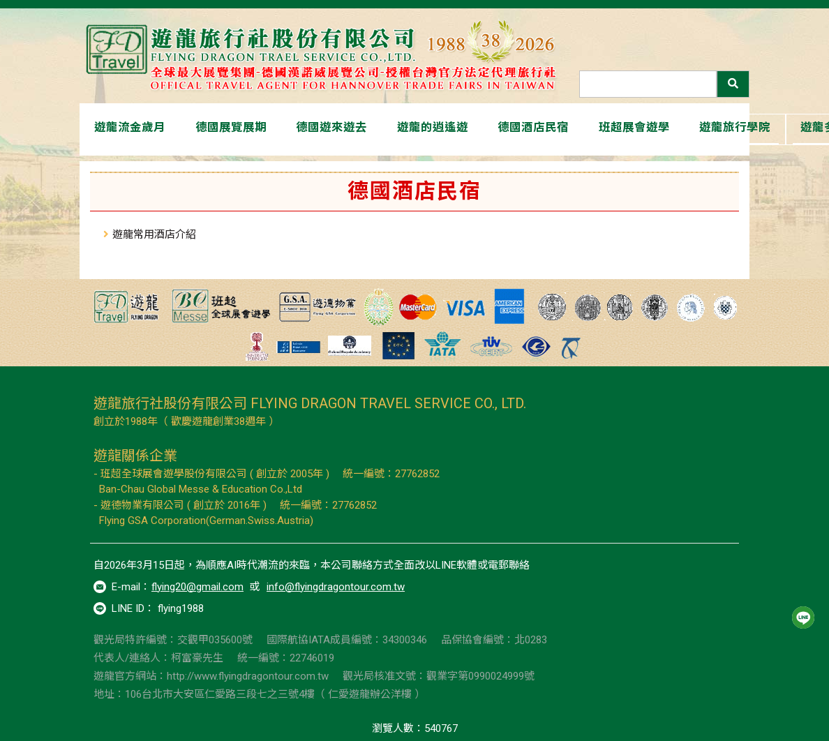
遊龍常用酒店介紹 (154, 234)
